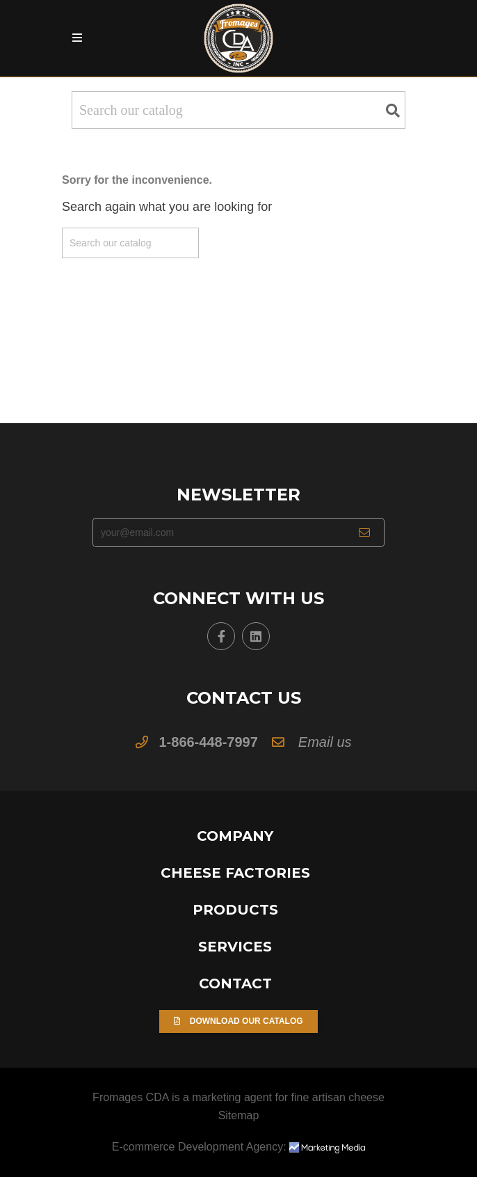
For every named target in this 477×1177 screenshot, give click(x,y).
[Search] (238, 110)
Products (235, 909)
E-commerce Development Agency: (238, 1147)
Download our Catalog (238, 1021)
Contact (235, 983)
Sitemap (238, 1115)
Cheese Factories (235, 872)
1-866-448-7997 (208, 742)
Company (235, 836)
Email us (325, 742)
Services (235, 946)
